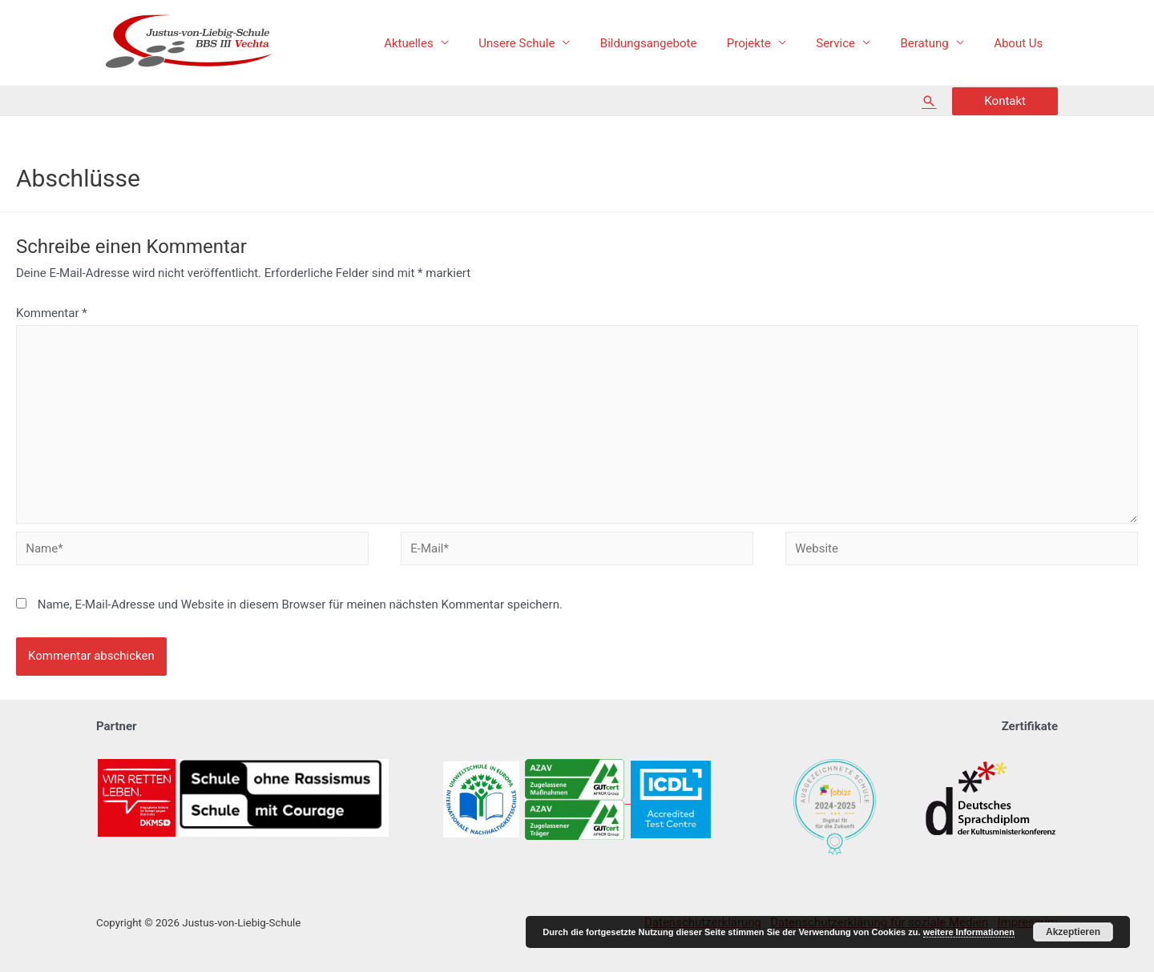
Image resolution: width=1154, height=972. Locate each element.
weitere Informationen (969, 932)
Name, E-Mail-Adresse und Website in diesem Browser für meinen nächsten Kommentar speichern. (300, 604)
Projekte (770, 43)
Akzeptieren (1073, 932)
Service (850, 43)
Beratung (934, 43)
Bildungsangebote (675, 43)
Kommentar (51, 313)
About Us (1021, 43)
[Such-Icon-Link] (929, 101)
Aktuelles (448, 43)
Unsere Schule (549, 43)
